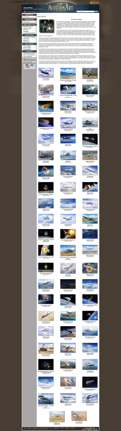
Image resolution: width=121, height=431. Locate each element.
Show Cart (73, 428)
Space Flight (26, 38)
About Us (29, 428)
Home (23, 3)
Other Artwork (26, 42)
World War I (26, 29)
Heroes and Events (27, 56)
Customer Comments (43, 3)
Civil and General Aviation (29, 37)
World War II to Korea (28, 26)
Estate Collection (27, 47)
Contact (31, 3)
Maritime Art (26, 40)
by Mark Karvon (46, 79)
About (27, 3)
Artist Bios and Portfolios (45, 14)
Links (51, 428)
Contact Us (35, 428)
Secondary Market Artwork (29, 33)
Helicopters (26, 31)
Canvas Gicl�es (27, 46)
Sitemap (67, 428)
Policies (35, 3)
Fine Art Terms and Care (28, 54)
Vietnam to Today (27, 28)
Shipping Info (56, 428)
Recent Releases (27, 49)
